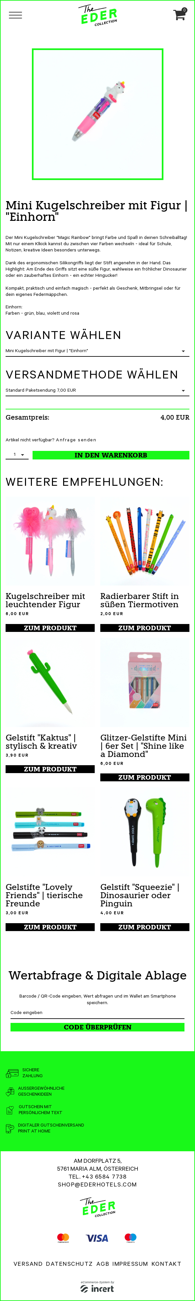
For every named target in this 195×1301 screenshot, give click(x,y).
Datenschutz (69, 1265)
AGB (103, 1265)
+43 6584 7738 (104, 1177)
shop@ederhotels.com (97, 1185)
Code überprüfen (98, 1027)
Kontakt (167, 1265)
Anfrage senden (76, 440)
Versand (28, 1265)
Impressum (130, 1265)
